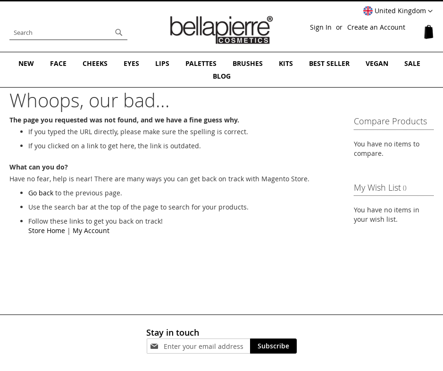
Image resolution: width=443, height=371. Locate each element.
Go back (40, 192)
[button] (397, 11)
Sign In (321, 27)
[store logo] (222, 30)
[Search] (119, 32)
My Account (91, 230)
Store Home (46, 230)
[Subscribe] (273, 346)
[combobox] (68, 32)
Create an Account (376, 27)
